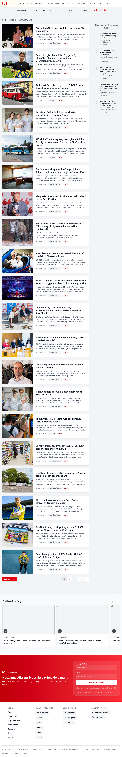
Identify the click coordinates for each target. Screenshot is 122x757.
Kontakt (108, 3)
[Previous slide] (113, 601)
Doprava (34, 10)
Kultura (52, 10)
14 (81, 579)
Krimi (44, 10)
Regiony (86, 10)
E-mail (78, 672)
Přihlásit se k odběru (96, 682)
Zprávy (21, 3)
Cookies (5, 753)
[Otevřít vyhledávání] (116, 3)
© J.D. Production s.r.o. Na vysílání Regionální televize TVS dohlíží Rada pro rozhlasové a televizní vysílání (41, 749)
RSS (86, 749)
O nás (100, 3)
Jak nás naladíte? (53, 3)
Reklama (91, 3)
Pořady (73, 10)
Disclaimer (96, 749)
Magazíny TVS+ (67, 3)
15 (87, 579)
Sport (62, 10)
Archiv (29, 3)
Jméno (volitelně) (81, 664)
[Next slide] (117, 601)
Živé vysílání (101, 10)
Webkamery (80, 3)
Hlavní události (20, 10)
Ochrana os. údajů (110, 749)
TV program (39, 3)
